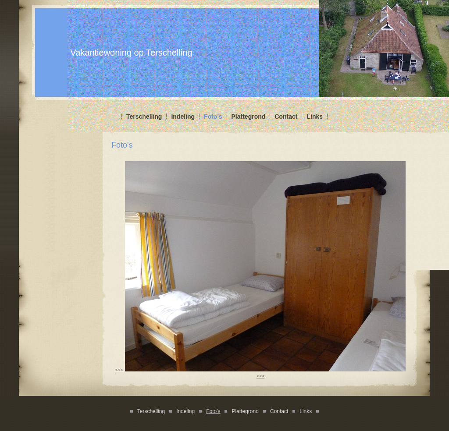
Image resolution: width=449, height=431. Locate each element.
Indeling (183, 116)
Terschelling (144, 116)
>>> (261, 375)
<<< (119, 369)
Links (314, 116)
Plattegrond (249, 116)
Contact (285, 116)
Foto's (213, 116)
